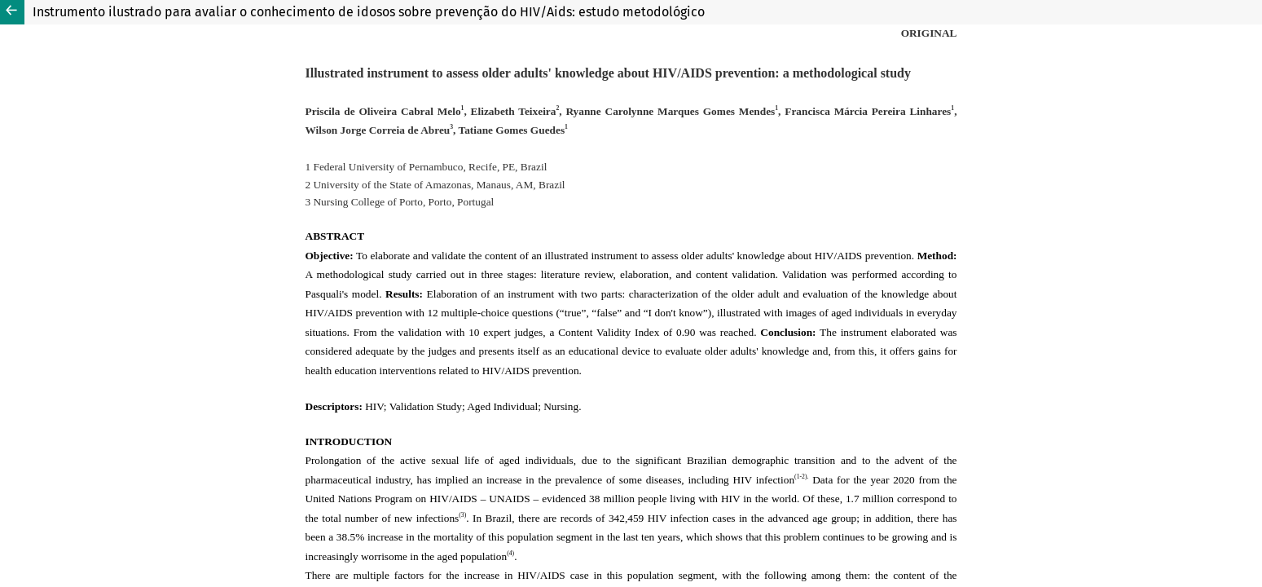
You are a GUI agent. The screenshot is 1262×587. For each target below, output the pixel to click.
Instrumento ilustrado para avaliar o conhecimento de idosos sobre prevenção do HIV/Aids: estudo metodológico (369, 12)
